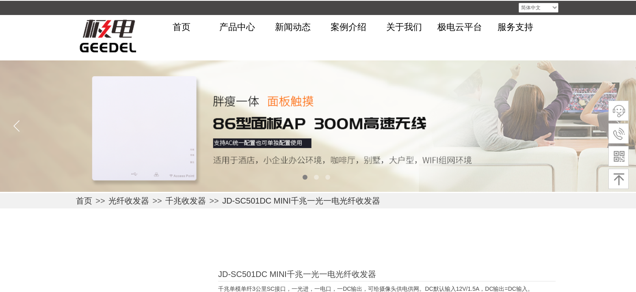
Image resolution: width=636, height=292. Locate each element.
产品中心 (237, 27)
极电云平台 (459, 27)
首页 (181, 27)
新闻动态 (293, 27)
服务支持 (515, 27)
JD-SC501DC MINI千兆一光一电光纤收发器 (301, 200)
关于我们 (404, 27)
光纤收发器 (128, 200)
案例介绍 (348, 27)
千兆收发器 (185, 200)
